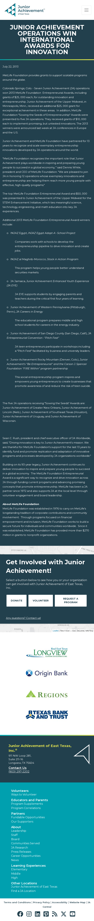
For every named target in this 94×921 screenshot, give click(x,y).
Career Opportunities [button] (25, 855)
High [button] (14, 877)
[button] (21, 914)
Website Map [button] (77, 902)
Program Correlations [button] (26, 808)
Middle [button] (16, 873)
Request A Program (70, 600)
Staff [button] (14, 835)
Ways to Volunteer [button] (24, 794)
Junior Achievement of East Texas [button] (34, 886)
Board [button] (15, 839)
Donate (16, 600)
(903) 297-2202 (19, 771)
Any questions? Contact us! (23, 618)
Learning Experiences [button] (28, 865)
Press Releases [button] (21, 851)
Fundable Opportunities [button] (28, 817)
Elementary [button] (19, 869)
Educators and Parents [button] (29, 800)
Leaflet (55, 631)
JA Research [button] (19, 847)
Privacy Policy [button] (41, 902)
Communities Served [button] (25, 843)
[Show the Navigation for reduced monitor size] (86, 10)
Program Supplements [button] (27, 803)
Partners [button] (18, 813)
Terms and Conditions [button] (17, 902)
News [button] (15, 860)
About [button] (16, 827)
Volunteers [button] (20, 790)
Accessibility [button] (59, 902)
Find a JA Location (23, 891)
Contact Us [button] (18, 767)
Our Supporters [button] (22, 821)
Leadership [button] (18, 830)
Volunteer (41, 600)
